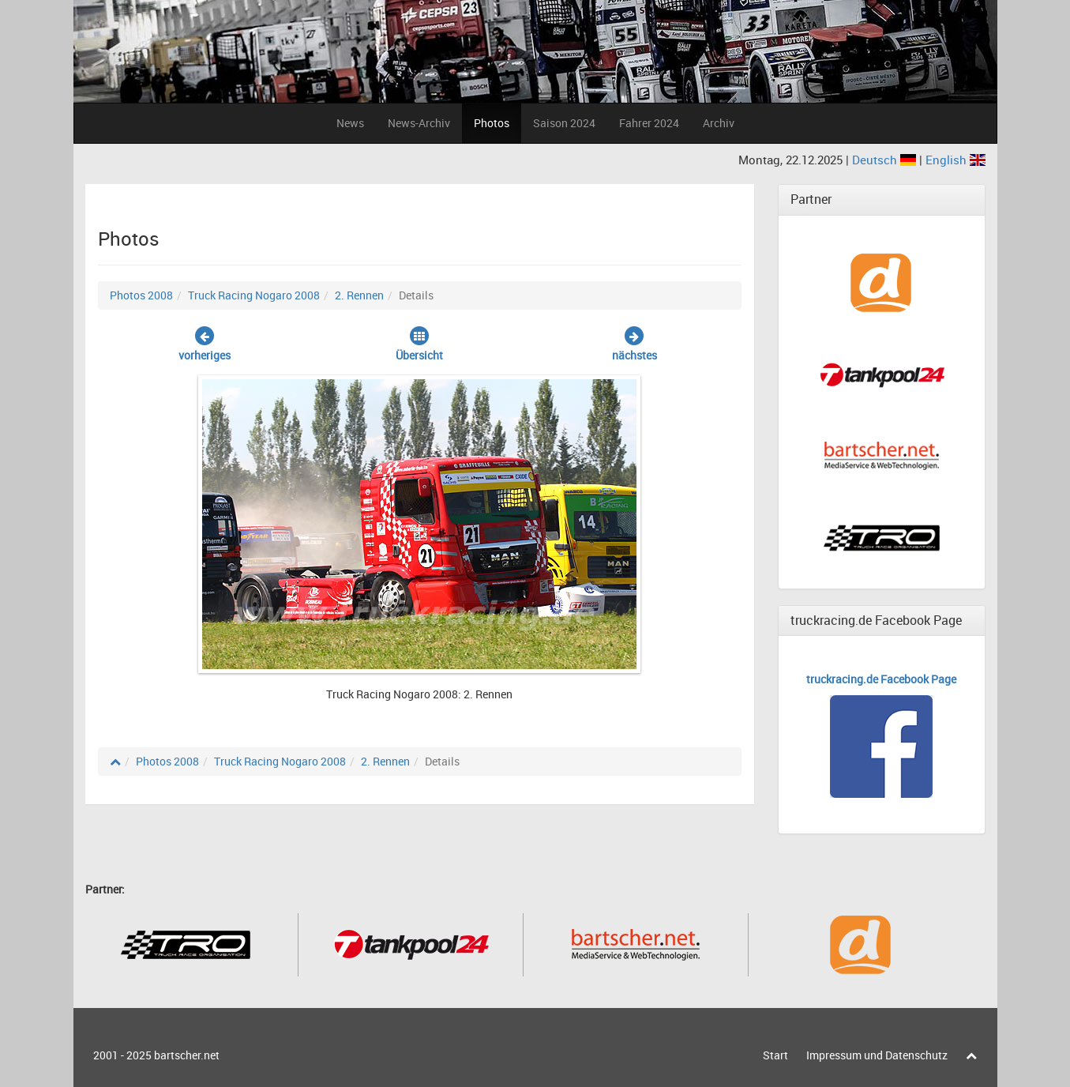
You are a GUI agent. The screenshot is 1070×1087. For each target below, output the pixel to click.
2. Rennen (359, 295)
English (955, 159)
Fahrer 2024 (649, 122)
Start (775, 1055)
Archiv (718, 122)
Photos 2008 (141, 295)
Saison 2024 (564, 122)
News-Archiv (419, 122)
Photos (491, 122)
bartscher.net (187, 1055)
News (350, 122)
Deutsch (885, 159)
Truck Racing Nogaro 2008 (254, 295)
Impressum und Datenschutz (877, 1055)
